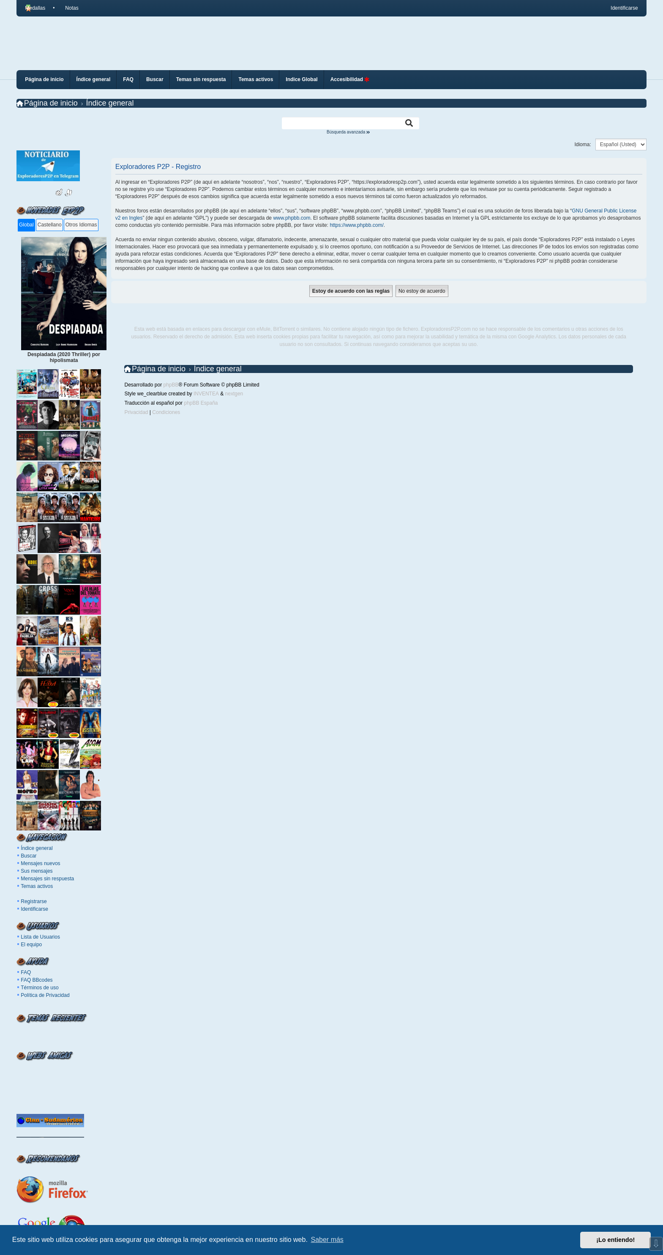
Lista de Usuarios (40, 937)
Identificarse (34, 909)
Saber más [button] (327, 1239)
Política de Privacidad (45, 995)
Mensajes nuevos (40, 863)
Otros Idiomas (81, 225)
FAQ (26, 972)
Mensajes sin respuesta (47, 879)
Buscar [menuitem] (155, 79)
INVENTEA (206, 394)
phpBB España (201, 403)
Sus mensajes (36, 871)
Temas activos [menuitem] (255, 79)
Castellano (50, 225)
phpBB (171, 385)
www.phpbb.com (291, 218)
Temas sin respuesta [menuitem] (201, 79)
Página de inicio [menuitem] (44, 79)
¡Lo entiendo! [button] (615, 1239)
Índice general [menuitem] (93, 79)
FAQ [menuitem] (128, 79)
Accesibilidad (350, 79)
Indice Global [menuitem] (301, 79)
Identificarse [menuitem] (624, 8)
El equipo (31, 944)
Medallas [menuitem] (35, 8)
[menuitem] (68, 8)
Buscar (28, 856)
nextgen (234, 394)
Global (26, 225)
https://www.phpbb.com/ (356, 225)
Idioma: (582, 144)
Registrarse (33, 901)
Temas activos (37, 886)
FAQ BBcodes (36, 980)
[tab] (26, 225)
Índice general (36, 848)
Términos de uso (39, 988)
